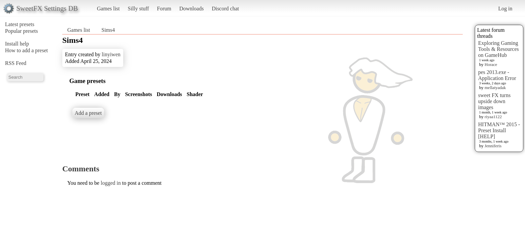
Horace (490, 64)
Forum (164, 8)
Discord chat (225, 8)
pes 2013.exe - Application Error (497, 75)
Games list (108, 8)
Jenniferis (493, 145)
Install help (17, 44)
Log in (505, 8)
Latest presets (19, 24)
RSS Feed (15, 63)
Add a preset (88, 113)
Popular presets (21, 31)
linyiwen (111, 54)
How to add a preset (26, 50)
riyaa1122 (493, 116)
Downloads (191, 8)
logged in (111, 183)
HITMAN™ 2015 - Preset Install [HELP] (499, 130)
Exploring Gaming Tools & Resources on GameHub (498, 49)
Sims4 (108, 30)
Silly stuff (138, 8)
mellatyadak (495, 87)
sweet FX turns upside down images (494, 101)
